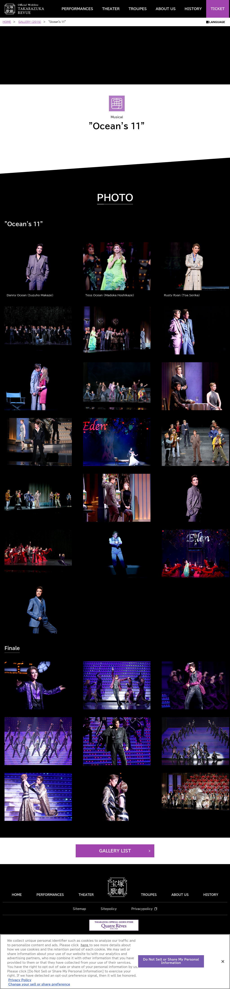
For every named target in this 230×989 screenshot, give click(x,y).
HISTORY (193, 9)
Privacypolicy (142, 908)
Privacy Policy (19, 980)
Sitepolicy (109, 908)
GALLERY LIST (115, 851)
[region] (115, 961)
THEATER (111, 9)
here (85, 945)
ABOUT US (166, 9)
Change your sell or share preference (39, 984)
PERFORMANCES (77, 9)
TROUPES (137, 9)
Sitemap (79, 908)
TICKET (218, 9)
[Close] (223, 961)
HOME (17, 894)
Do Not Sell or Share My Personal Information (171, 961)
